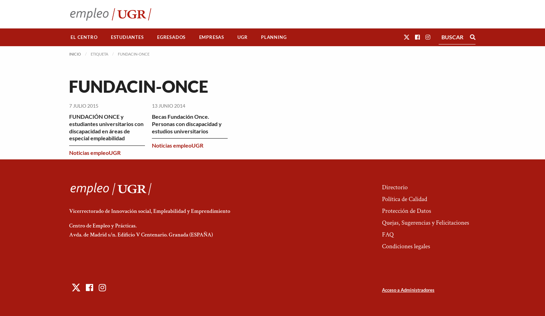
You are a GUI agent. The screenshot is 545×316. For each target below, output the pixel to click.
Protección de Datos (406, 211)
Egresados (171, 37)
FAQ (388, 235)
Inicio (75, 54)
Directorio (395, 187)
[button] (406, 37)
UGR (242, 37)
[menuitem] (84, 37)
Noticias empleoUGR (95, 152)
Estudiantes (127, 37)
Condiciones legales (406, 246)
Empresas (211, 37)
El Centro (84, 37)
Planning (273, 37)
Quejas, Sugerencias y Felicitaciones (425, 223)
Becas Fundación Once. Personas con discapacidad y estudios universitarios (187, 123)
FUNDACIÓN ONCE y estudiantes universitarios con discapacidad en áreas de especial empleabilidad (106, 127)
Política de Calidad (404, 199)
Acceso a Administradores (408, 290)
